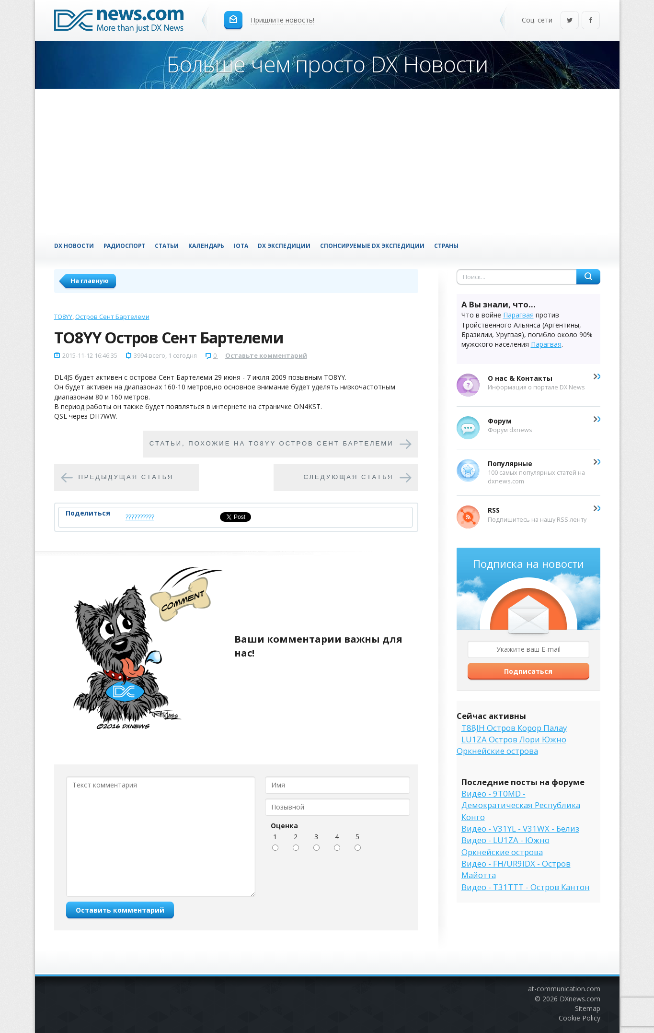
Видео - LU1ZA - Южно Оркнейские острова (505, 845)
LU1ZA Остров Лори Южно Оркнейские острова (511, 745)
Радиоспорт (124, 245)
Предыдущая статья (126, 477)
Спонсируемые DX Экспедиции (372, 245)
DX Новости (74, 245)
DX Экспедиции (284, 245)
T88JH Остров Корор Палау (514, 727)
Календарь (206, 245)
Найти (588, 276)
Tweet (230, 516)
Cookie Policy (579, 1017)
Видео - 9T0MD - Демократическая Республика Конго (520, 805)
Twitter (569, 21)
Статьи (167, 245)
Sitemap (587, 1008)
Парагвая (518, 314)
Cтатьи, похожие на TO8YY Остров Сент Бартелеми (271, 443)
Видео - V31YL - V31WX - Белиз (520, 828)
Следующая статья (349, 477)
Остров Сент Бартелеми (112, 316)
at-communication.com (564, 988)
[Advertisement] (327, 161)
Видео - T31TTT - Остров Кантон (525, 886)
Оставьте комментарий (266, 355)
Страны (446, 245)
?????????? (140, 516)
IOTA (241, 245)
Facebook (590, 21)
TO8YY (63, 316)
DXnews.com (580, 998)
